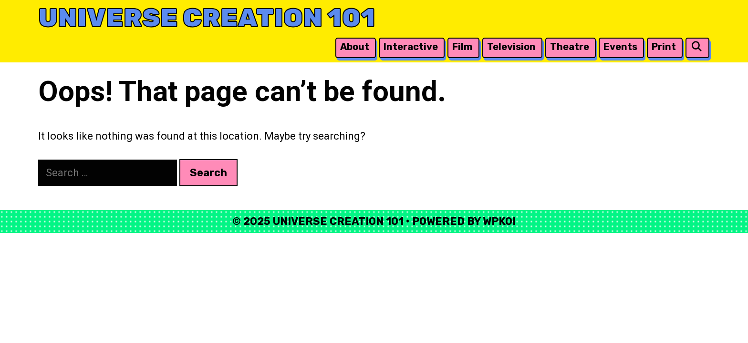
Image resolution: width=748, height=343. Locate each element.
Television (511, 46)
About (354, 46)
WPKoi (499, 221)
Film (462, 46)
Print (664, 46)
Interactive (411, 46)
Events (620, 46)
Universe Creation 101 (206, 17)
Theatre (569, 46)
